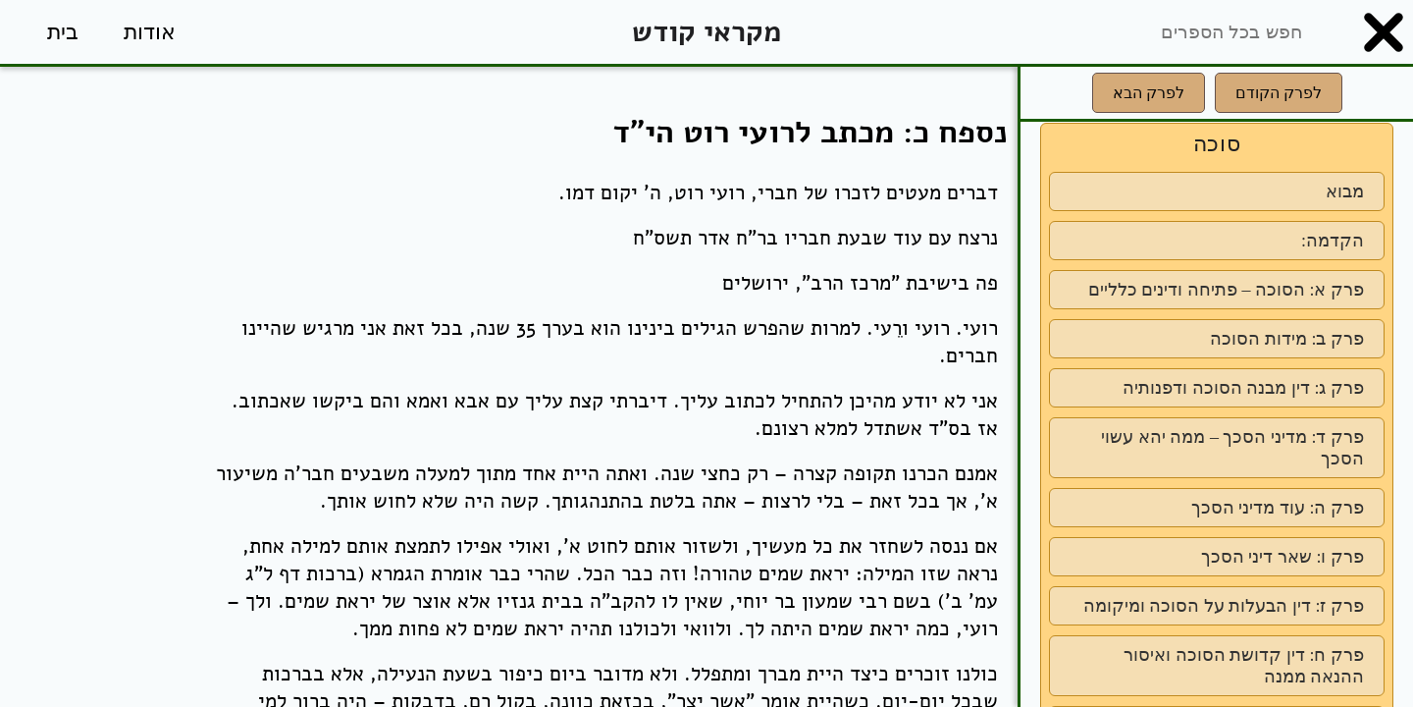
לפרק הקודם (1278, 92)
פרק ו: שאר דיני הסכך (1282, 557)
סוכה (1217, 144)
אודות (150, 32)
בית (62, 32)
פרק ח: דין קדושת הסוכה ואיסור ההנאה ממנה (1244, 665)
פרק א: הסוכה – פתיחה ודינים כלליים (1226, 289)
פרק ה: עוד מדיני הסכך (1277, 507)
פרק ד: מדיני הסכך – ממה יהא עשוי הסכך (1232, 447)
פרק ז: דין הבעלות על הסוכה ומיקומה (1223, 606)
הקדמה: (1332, 240)
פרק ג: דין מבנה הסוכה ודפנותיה (1243, 388)
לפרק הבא (1148, 92)
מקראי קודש (706, 32)
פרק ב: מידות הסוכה (1287, 339)
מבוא (1345, 191)
